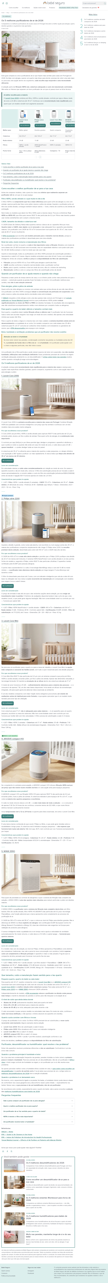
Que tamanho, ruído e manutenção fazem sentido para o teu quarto (27, 177)
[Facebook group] (3, 3)
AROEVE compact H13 (63, 982)
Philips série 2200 (8, 989)
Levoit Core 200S (12, 98)
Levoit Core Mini (45, 982)
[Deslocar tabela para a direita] (40, 157)
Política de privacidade (8, 1276)
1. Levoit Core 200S (10, 376)
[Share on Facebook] (7, 1151)
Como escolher (13, 8)
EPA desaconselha (18, 328)
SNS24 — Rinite (7, 1132)
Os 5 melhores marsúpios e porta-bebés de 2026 (95, 32)
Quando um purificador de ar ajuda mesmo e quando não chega (25, 170)
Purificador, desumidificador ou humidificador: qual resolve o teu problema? (29, 180)
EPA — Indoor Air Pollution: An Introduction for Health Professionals (26, 1137)
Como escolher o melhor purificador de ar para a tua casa (23, 167)
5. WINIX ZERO (8, 851)
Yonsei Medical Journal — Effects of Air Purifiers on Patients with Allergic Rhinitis (31, 1140)
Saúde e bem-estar (40, 8)
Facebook (31, 1273)
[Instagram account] (6, 3)
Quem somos (5, 1271)
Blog (8, 12)
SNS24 (5, 298)
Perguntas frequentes (11, 183)
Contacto (4, 1273)
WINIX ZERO (23, 989)
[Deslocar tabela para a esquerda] (36, 157)
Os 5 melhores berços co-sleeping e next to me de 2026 (95, 44)
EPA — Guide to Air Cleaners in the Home (16, 1135)
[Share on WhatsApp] (3, 1151)
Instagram (31, 1271)
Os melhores (26, 8)
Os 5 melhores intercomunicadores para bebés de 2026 (95, 38)
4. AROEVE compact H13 (12, 739)
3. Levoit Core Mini (9, 621)
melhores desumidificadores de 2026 (15, 1074)
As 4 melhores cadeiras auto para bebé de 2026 (94, 26)
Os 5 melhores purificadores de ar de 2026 (22, 12)
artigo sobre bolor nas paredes (54, 357)
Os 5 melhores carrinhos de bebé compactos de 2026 (94, 21)
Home (3, 12)
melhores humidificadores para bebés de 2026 (22, 1091)
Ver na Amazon (24, 125)
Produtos (52, 8)
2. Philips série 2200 (10, 498)
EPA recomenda (9, 236)
